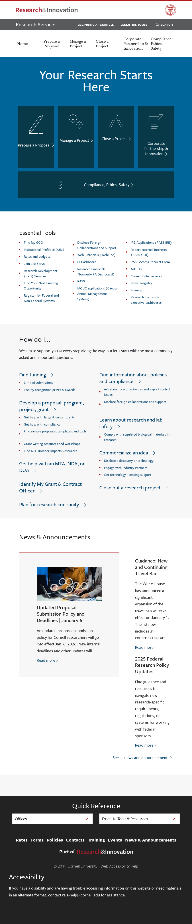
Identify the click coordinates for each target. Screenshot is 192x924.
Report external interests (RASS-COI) (149, 252)
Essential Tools (134, 24)
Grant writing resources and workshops (52, 443)
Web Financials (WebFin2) (96, 254)
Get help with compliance (42, 424)
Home (22, 43)
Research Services (36, 24)
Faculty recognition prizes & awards (49, 389)
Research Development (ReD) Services (40, 273)
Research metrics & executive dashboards (146, 300)
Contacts (75, 840)
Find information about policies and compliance (133, 378)
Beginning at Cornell (96, 24)
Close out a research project (130, 487)
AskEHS (136, 268)
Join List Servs (34, 263)
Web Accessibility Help (119, 866)
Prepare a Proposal (51, 43)
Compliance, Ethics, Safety (161, 43)
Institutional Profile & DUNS (44, 249)
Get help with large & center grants (49, 417)
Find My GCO (33, 242)
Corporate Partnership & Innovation (135, 43)
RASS (81, 281)
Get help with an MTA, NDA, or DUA (52, 467)
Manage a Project (78, 43)
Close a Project (102, 43)
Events (115, 840)
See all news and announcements (140, 757)
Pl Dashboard (86, 261)
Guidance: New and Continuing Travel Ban (151, 567)
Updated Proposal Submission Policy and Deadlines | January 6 (61, 614)
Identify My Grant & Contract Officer (50, 487)
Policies (55, 840)
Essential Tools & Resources (125, 819)
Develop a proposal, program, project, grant (51, 406)
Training (136, 289)
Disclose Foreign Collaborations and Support (96, 245)
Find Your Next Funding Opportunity (41, 285)
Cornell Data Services (146, 275)
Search (164, 25)
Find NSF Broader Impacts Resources (50, 450)
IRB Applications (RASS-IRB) (151, 242)
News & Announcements (150, 840)
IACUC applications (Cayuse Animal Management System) (97, 293)
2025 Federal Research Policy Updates (152, 665)
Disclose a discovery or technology (128, 460)
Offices (21, 819)
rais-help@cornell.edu (81, 895)
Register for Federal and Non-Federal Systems (41, 298)
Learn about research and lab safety (131, 423)
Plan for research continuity (49, 504)
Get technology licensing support (127, 474)
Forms (37, 840)
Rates (22, 840)
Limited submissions (38, 382)
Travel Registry (141, 282)
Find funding (32, 374)
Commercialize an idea (123, 452)
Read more (48, 660)
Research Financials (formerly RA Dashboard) (95, 271)
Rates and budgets (37, 256)
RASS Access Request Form (150, 261)
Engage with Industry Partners (125, 467)
